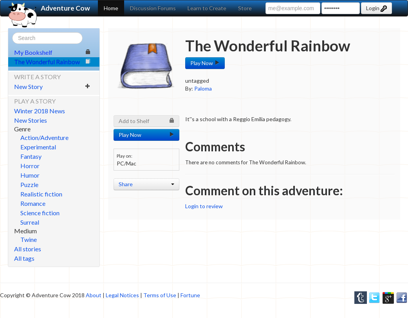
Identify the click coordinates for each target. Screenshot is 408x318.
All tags (24, 258)
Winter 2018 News (39, 110)
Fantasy (31, 156)
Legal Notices (122, 295)
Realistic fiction (41, 194)
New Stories (30, 120)
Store (245, 8)
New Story (52, 86)
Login (376, 8)
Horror (30, 165)
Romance (32, 203)
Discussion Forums (153, 8)
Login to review (204, 206)
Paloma (203, 88)
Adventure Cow (49, 8)
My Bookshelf (52, 52)
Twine (28, 239)
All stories (27, 249)
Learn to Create (207, 8)
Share (146, 184)
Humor (30, 175)
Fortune (190, 295)
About (93, 295)
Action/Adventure (44, 137)
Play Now (205, 63)
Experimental (38, 147)
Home (111, 8)
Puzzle (29, 184)
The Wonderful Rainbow (52, 61)
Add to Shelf (146, 121)
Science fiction (40, 212)
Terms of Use (159, 295)
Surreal (29, 222)
